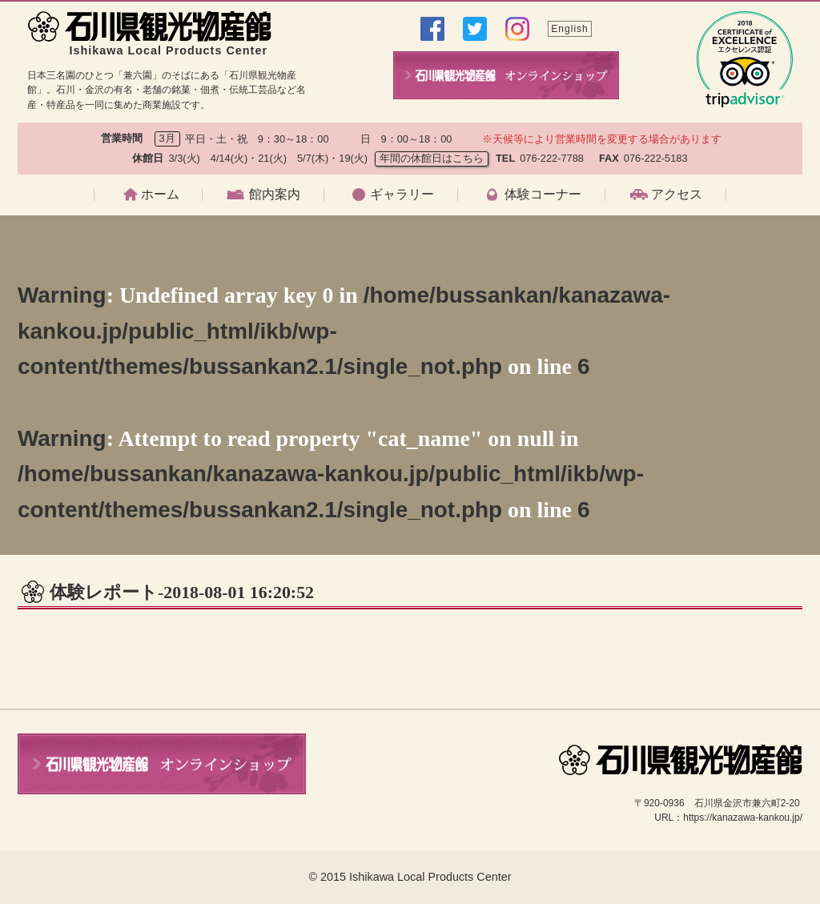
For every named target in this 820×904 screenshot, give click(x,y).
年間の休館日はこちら (432, 158)
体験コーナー (542, 194)
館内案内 (274, 194)
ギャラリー (402, 194)
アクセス (676, 194)
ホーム (160, 194)
